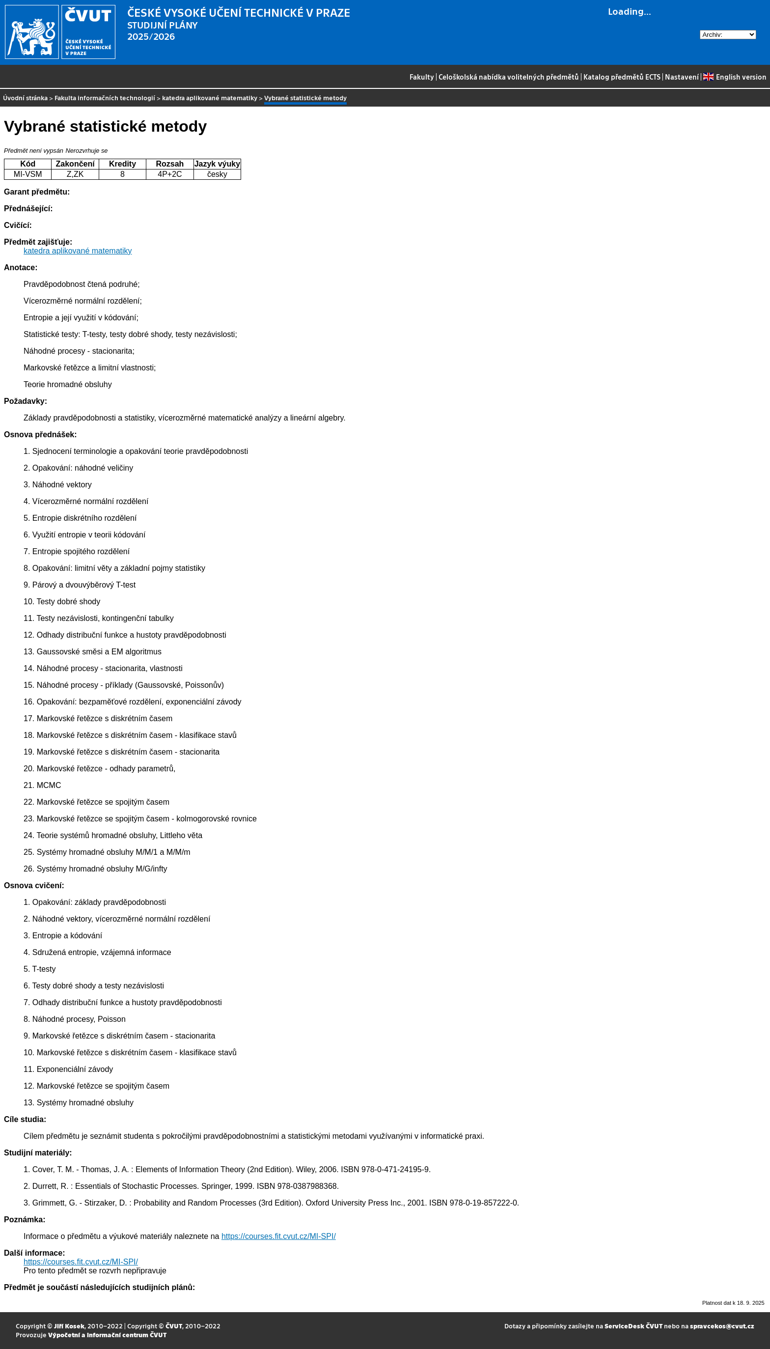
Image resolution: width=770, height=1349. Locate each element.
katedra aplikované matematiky (209, 97)
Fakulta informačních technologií (105, 97)
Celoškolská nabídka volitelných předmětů (509, 76)
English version (734, 76)
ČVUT (173, 1325)
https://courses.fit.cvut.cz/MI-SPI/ (278, 1236)
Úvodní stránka (25, 97)
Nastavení (682, 76)
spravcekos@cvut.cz (722, 1325)
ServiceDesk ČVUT (633, 1325)
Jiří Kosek (69, 1325)
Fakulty (422, 76)
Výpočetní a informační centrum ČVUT (107, 1334)
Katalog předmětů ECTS (621, 76)
